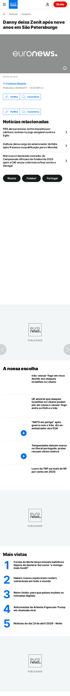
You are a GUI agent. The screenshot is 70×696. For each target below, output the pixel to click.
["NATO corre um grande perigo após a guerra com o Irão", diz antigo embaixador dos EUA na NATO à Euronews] (49, 429)
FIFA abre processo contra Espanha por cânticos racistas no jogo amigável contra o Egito (29, 132)
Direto (60, 4)
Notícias (13, 14)
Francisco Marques (16, 83)
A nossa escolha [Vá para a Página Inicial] (20, 368)
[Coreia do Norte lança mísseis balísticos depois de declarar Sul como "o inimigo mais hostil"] (40, 565)
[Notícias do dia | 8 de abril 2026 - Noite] (40, 623)
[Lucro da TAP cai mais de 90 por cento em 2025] (49, 475)
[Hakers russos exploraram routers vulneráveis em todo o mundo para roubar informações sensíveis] (40, 580)
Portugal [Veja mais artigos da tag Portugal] (52, 178)
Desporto (26, 14)
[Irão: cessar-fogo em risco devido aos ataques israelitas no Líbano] (49, 382)
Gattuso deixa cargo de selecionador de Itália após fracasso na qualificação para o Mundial (30, 145)
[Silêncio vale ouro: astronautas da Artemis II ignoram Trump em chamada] (40, 609)
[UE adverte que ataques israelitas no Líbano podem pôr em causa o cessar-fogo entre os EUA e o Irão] (49, 406)
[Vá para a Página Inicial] (13, 4)
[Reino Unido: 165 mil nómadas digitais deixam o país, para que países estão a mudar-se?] (40, 594)
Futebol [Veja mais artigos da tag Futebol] (31, 178)
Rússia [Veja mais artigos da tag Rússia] (12, 178)
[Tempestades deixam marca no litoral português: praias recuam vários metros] (49, 452)
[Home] (4, 14)
